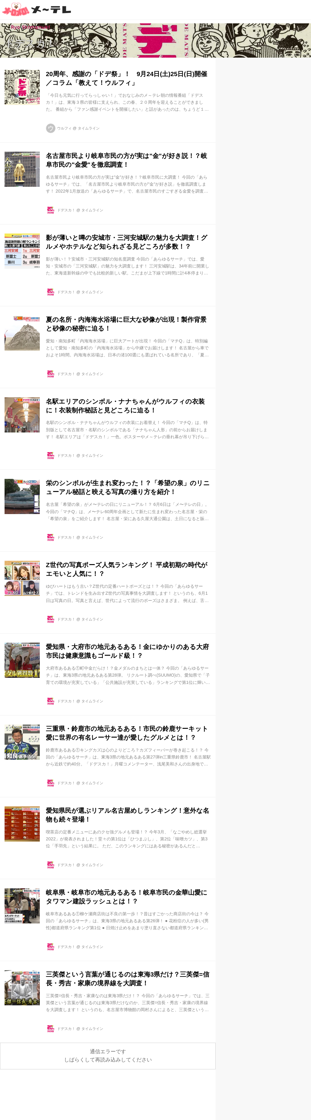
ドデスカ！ (30, 43)
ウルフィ (64, 128)
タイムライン (89, 128)
